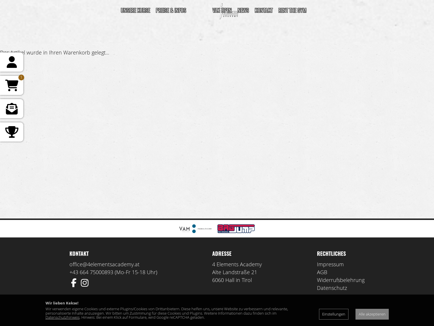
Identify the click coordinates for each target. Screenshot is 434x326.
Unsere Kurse (135, 10)
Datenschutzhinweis (63, 317)
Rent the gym (292, 10)
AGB (322, 272)
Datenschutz (332, 287)
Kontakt (264, 10)
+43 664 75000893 (91, 272)
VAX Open (222, 10)
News (243, 10)
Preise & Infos (171, 10)
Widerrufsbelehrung (341, 279)
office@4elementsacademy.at (104, 264)
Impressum (330, 264)
